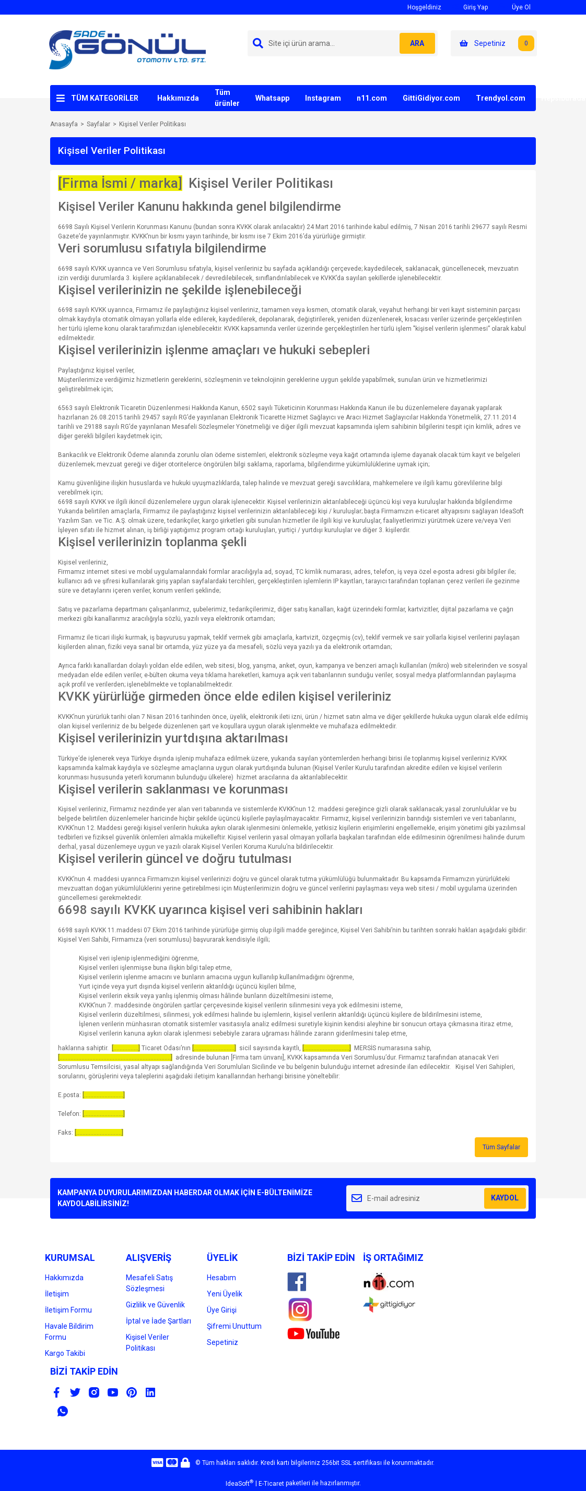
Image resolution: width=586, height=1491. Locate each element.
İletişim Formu (68, 1310)
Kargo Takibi (65, 1353)
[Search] (343, 43)
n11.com (372, 98)
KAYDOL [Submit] (505, 1198)
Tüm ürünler (227, 97)
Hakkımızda (178, 98)
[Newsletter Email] (437, 1198)
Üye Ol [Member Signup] (514, 7)
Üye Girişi (222, 1310)
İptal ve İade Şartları (158, 1321)
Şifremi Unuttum (234, 1326)
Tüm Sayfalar (501, 1147)
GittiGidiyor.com (431, 98)
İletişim (57, 1294)
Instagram (323, 98)
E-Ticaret (271, 1483)
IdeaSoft (239, 1483)
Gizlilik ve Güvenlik (155, 1305)
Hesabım (221, 1277)
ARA (414, 43)
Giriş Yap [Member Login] (470, 7)
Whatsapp (272, 98)
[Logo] (127, 49)
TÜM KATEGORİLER (104, 98)
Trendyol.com (500, 98)
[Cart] (494, 43)
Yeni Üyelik (224, 1294)
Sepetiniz (222, 1342)
